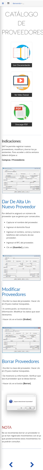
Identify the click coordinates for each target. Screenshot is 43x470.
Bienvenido (17, 3)
